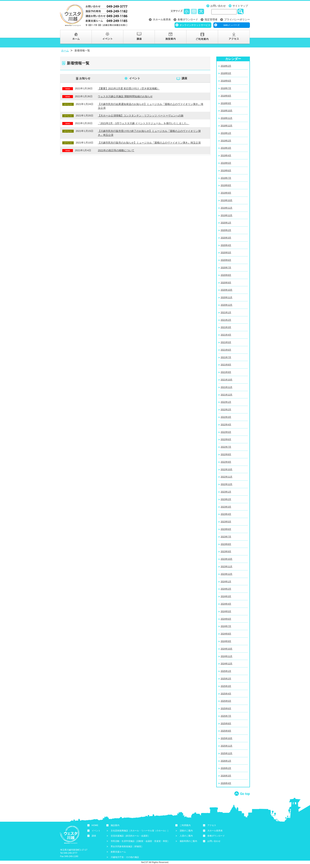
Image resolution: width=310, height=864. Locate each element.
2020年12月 (226, 305)
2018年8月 (226, 96)
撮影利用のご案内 (188, 841)
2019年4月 (226, 155)
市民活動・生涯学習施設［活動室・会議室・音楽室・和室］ (140, 841)
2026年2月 (226, 768)
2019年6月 (226, 170)
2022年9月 (226, 462)
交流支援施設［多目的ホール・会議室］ (130, 836)
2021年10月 (226, 379)
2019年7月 (226, 178)
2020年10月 (226, 290)
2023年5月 (226, 521)
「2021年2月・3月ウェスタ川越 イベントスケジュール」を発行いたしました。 (143, 123)
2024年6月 (226, 619)
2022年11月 (226, 476)
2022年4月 (226, 424)
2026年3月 (226, 775)
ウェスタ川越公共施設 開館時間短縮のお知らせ (125, 96)
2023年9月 (226, 551)
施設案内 (115, 825)
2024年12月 (226, 663)
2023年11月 (226, 566)
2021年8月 (226, 364)
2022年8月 (226, 454)
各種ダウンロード (188, 19)
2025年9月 (226, 731)
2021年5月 (226, 342)
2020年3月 (226, 237)
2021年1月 (226, 312)
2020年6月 (226, 260)
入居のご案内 (186, 836)
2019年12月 (226, 215)
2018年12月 (226, 125)
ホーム (65, 50)
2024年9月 (226, 641)
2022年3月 (226, 417)
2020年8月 (226, 275)
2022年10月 (226, 469)
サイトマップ (240, 5)
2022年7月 (226, 447)
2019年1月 (226, 133)
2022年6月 (226, 439)
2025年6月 (226, 708)
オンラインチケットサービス (195, 25)
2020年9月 (226, 282)
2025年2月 (226, 678)
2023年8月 (226, 544)
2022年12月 (226, 484)
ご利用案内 (185, 825)
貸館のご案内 (186, 830)
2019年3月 (226, 148)
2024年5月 (226, 611)
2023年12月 (226, 574)
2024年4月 (226, 604)
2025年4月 (226, 693)
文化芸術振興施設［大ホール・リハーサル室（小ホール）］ (140, 830)
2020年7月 (226, 267)
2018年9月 (226, 103)
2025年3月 (226, 686)
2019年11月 (226, 208)
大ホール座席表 (162, 19)
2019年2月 (226, 140)
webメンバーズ (231, 25)
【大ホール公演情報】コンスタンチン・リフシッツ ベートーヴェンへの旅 (140, 115)
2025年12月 (226, 753)
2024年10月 (226, 649)
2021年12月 (226, 394)
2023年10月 (226, 559)
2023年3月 (226, 507)
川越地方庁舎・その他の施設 (125, 857)
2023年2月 (226, 499)
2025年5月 (226, 701)
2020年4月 (226, 245)
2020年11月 (226, 297)
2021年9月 (226, 372)
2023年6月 (226, 529)
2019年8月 (226, 185)
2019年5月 (226, 163)
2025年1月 (226, 671)
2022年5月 (226, 432)
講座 (184, 78)
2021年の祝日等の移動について (116, 150)
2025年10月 (226, 738)
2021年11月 (226, 387)
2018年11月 (226, 118)
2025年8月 (226, 723)
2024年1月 (226, 581)
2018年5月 (226, 73)
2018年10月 (226, 110)
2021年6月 (226, 350)
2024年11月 (226, 656)
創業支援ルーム (118, 852)
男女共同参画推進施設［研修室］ (127, 846)
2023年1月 (226, 492)
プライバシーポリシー (237, 19)
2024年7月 (226, 626)
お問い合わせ (218, 5)
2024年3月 (226, 596)
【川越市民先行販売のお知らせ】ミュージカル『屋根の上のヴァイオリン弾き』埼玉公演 (149, 142)
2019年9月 (226, 193)
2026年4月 (226, 783)
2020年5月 (226, 252)
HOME (95, 825)
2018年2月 (226, 66)
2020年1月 (226, 222)
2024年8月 (226, 633)
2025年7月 (226, 716)
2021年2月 (226, 320)
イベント (134, 78)
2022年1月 (226, 402)
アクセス (211, 825)
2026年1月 (226, 761)
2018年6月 (226, 80)
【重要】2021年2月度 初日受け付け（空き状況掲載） (129, 88)
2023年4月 (226, 514)
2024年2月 (226, 589)
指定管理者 (211, 19)
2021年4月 (226, 335)
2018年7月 (226, 88)
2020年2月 (226, 230)
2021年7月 (226, 357)
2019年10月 (226, 200)
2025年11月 (226, 746)
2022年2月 (226, 409)
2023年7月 (226, 536)
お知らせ (84, 78)
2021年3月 (226, 327)
